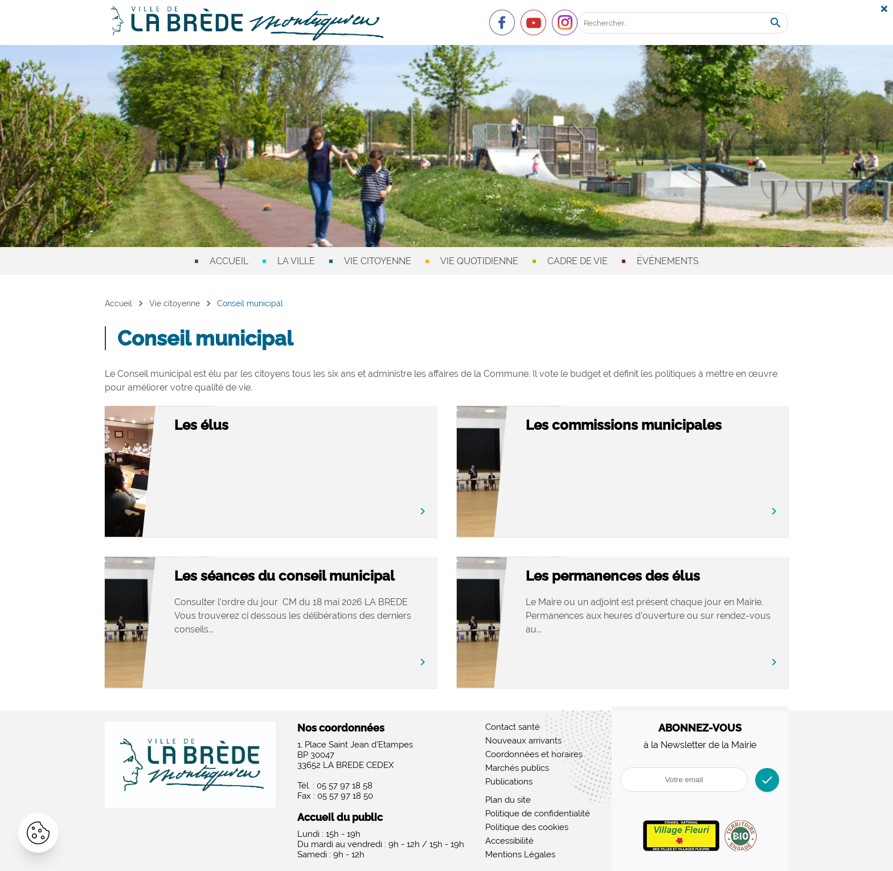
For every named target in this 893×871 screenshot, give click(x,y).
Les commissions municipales (673, 425)
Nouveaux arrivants (523, 741)
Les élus (250, 425)
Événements (668, 261)
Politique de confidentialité (537, 813)
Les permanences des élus (662, 576)
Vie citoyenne (377, 261)
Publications (508, 781)
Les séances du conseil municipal (299, 584)
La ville (296, 261)
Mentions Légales (520, 854)
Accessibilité (509, 841)
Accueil (229, 261)
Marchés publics (517, 768)
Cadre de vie (577, 261)
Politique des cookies (526, 827)
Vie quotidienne (479, 261)
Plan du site (508, 800)
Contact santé (512, 727)
